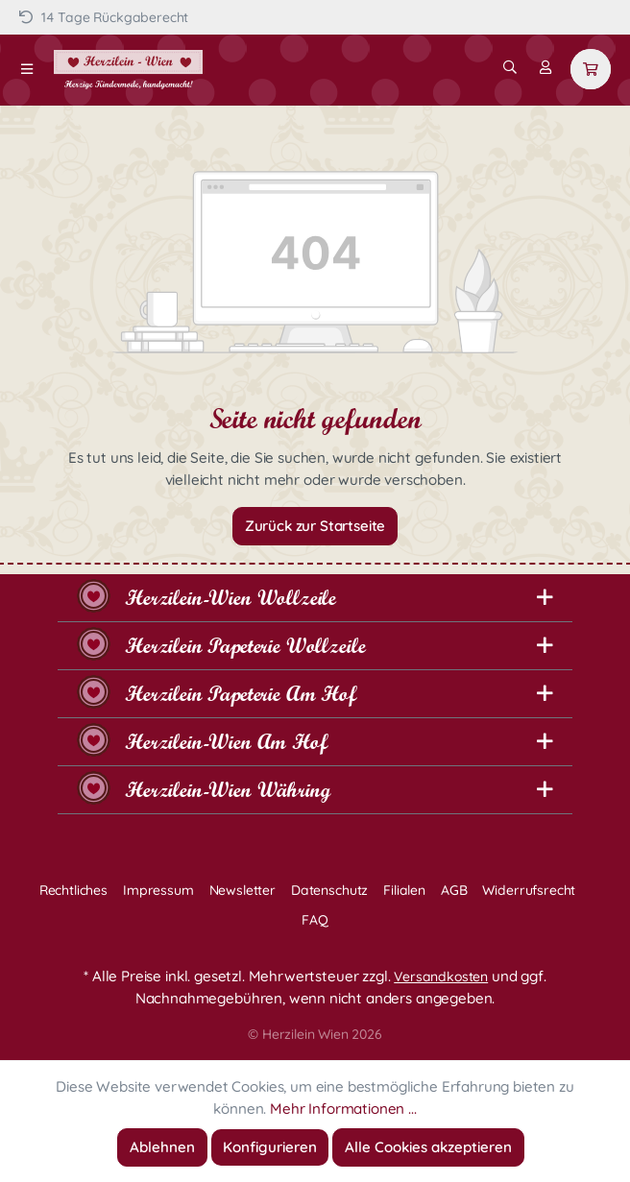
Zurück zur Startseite (315, 526)
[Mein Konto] (545, 67)
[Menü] (27, 69)
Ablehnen (162, 1147)
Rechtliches (73, 890)
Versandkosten (441, 976)
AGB (454, 890)
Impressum (158, 890)
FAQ (315, 920)
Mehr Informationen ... (343, 1108)
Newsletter (242, 890)
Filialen (404, 890)
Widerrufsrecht (528, 890)
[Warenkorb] (590, 69)
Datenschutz (329, 890)
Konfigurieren (270, 1147)
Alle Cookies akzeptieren (428, 1147)
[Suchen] (510, 67)
